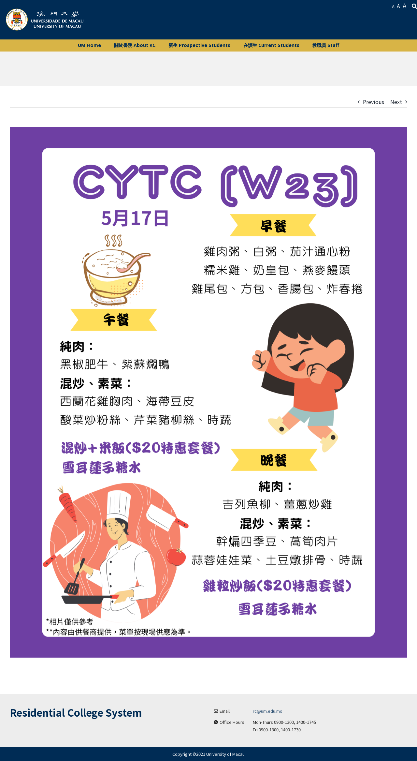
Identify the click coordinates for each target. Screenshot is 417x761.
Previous (373, 102)
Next (396, 102)
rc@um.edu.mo (267, 711)
